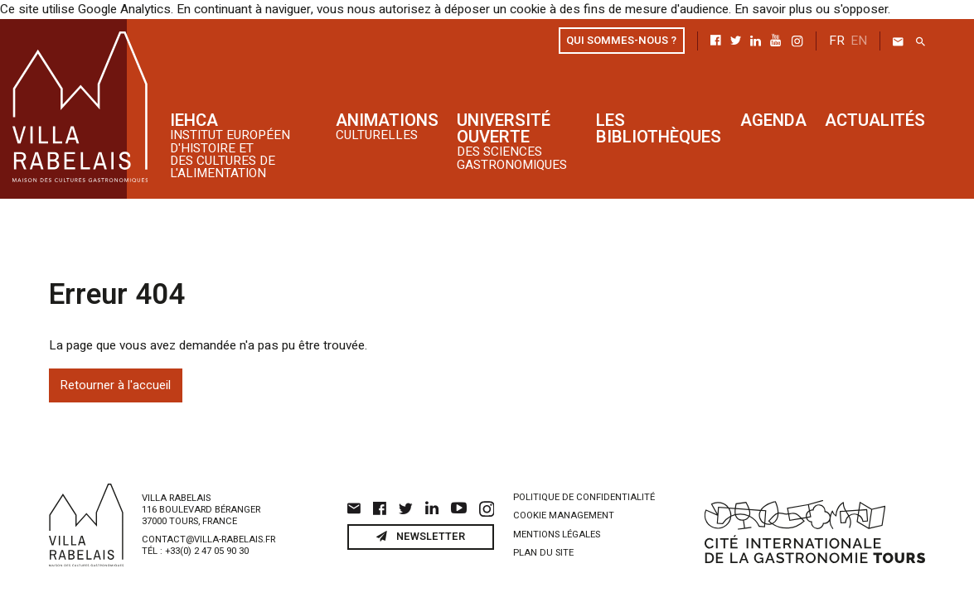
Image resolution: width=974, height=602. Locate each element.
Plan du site (543, 551)
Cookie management (563, 514)
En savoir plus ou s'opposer (799, 9)
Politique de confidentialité (584, 495)
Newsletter (420, 534)
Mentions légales (556, 532)
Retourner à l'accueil (116, 383)
